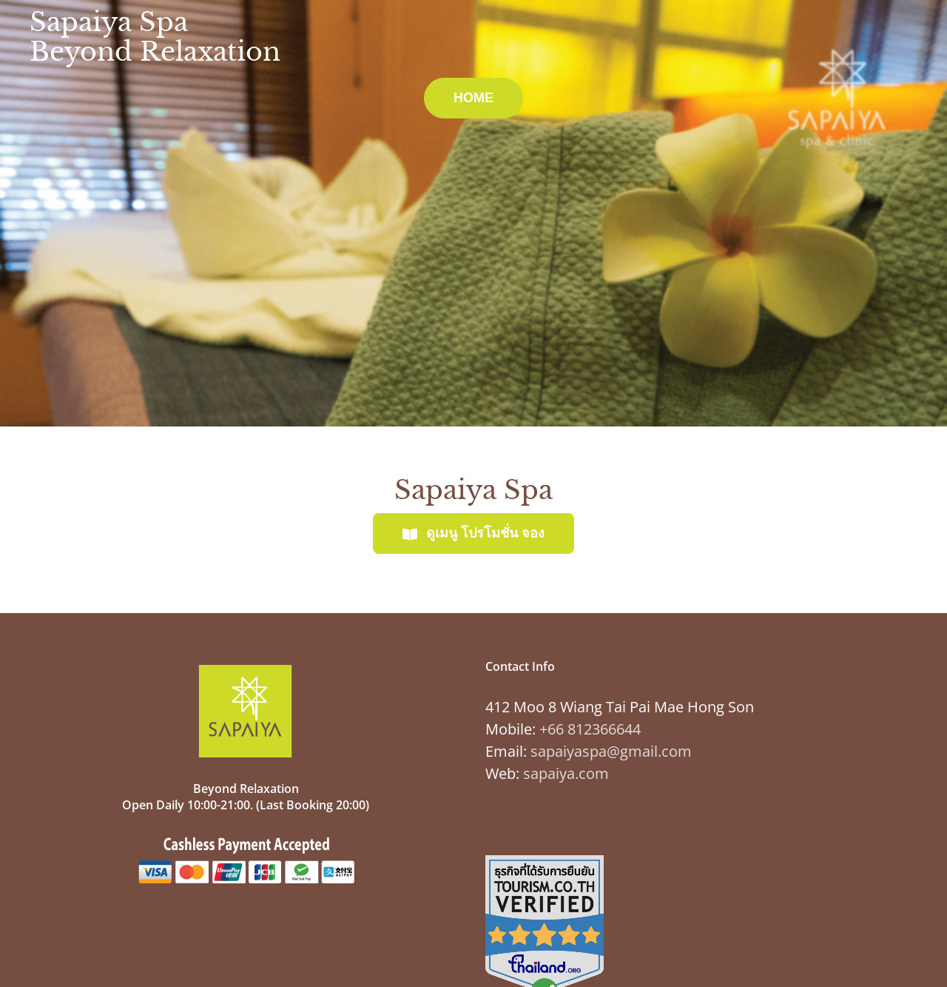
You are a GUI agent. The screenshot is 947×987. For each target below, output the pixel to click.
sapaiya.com (566, 773)
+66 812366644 (590, 729)
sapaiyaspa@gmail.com (611, 751)
